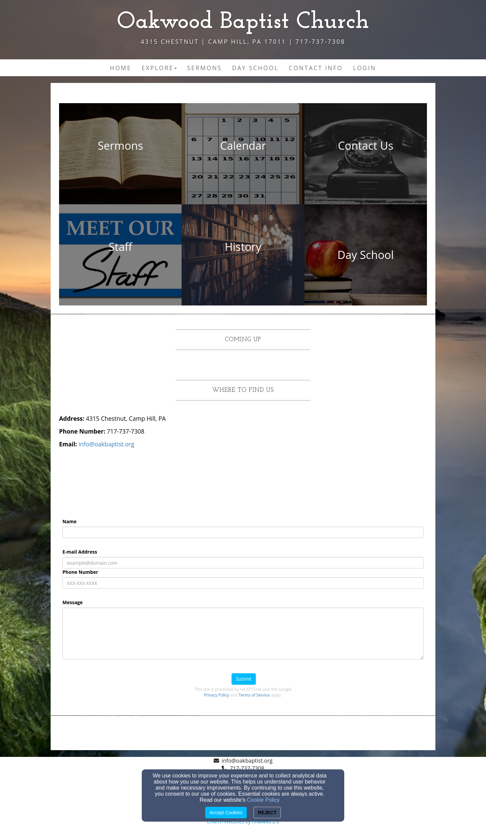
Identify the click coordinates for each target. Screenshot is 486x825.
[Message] (243, 633)
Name (69, 521)
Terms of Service (254, 695)
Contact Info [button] (316, 68)
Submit (243, 679)
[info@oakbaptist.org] (106, 444)
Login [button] (364, 68)
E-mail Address (79, 552)
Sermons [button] (204, 68)
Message (72, 602)
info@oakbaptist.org (247, 760)
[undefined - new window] (120, 153)
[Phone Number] (243, 583)
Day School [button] (255, 68)
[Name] (243, 532)
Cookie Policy (263, 800)
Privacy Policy (216, 695)
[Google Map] (335, 464)
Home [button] (121, 68)
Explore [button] (159, 68)
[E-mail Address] (243, 562)
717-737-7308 (247, 768)
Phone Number (80, 572)
